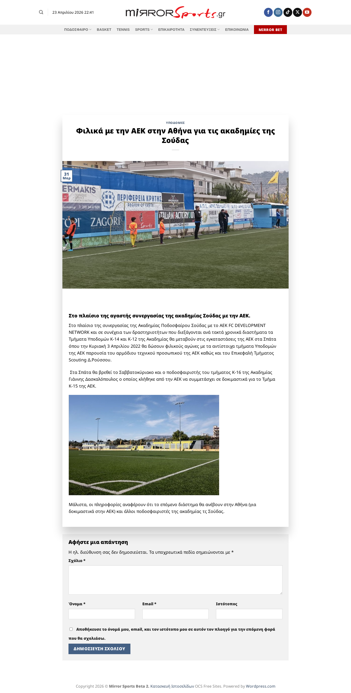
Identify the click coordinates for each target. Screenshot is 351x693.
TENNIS (123, 30)
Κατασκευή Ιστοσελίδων (172, 686)
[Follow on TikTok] (287, 12)
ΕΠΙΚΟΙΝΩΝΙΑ (237, 30)
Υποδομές (175, 123)
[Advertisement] (175, 71)
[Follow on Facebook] (268, 12)
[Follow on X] (297, 12)
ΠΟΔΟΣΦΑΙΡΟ (77, 29)
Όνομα (77, 603)
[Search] (41, 12)
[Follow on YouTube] (307, 12)
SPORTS (144, 29)
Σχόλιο (77, 560)
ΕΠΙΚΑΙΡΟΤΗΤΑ (171, 30)
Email (149, 603)
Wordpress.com (260, 686)
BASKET (104, 30)
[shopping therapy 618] (117, 303)
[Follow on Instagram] (278, 12)
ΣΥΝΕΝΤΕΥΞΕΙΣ (205, 29)
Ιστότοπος (226, 603)
